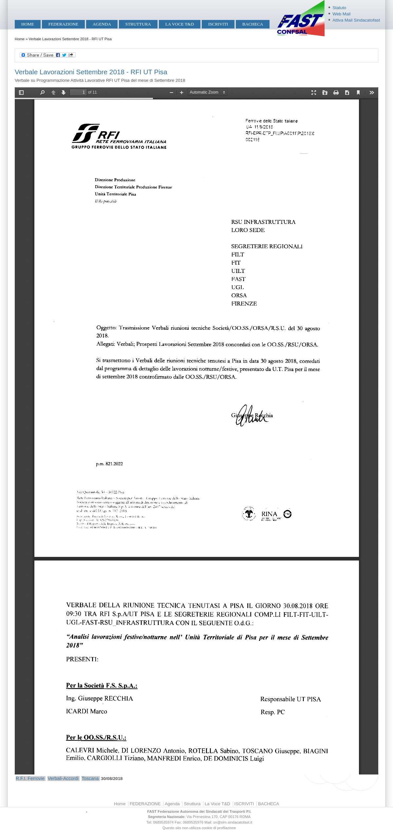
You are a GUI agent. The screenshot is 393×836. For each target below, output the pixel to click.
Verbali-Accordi (62, 778)
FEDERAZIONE (63, 24)
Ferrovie (36, 778)
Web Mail (341, 13)
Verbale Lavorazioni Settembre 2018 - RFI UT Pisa (91, 72)
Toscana (90, 778)
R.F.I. (21, 778)
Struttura (138, 24)
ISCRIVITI (218, 24)
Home (27, 24)
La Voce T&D (179, 24)
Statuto (339, 7)
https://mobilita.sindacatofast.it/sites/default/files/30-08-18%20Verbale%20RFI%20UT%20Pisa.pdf (196, 430)
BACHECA (252, 24)
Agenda (102, 24)
